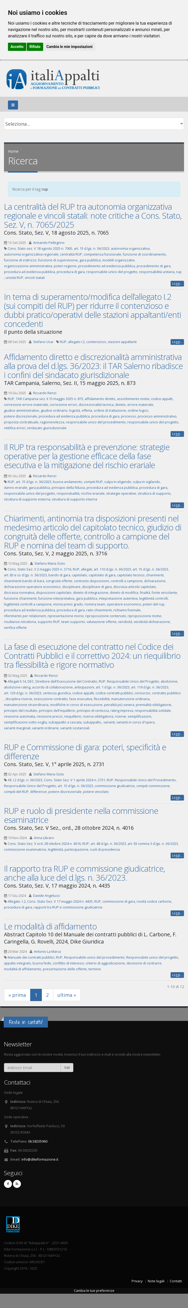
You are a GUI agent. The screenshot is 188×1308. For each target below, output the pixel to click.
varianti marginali (17, 728)
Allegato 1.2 (17, 901)
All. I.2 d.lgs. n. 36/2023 (25, 780)
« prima (17, 995)
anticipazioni (84, 687)
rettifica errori (14, 428)
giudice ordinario (54, 410)
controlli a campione (126, 581)
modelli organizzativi (118, 260)
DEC (31, 681)
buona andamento (67, 482)
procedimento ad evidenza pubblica (106, 266)
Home (13, 151)
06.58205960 (37, 1141)
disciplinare (71, 587)
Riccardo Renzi (44, 393)
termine (94, 969)
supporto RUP (49, 622)
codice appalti (162, 399)
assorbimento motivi (133, 399)
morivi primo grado (68, 604)
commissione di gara (118, 901)
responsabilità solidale (153, 710)
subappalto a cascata (65, 722)
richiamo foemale (127, 610)
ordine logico (138, 410)
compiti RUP (93, 482)
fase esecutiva (80, 699)
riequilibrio (72, 716)
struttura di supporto (154, 493)
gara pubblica (90, 260)
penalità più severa (119, 705)
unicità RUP (14, 277)
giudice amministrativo (21, 410)
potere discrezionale (20, 416)
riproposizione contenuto (105, 616)
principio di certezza (93, 710)
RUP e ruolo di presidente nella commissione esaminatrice (81, 815)
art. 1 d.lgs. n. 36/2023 (112, 687)
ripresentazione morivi (66, 616)
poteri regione (65, 266)
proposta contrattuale (21, 422)
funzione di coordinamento (144, 254)
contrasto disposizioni (91, 581)
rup (179, 272)
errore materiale (140, 404)
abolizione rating (17, 687)
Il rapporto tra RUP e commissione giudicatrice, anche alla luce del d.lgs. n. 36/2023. (84, 873)
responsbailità (68, 493)
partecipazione (76, 849)
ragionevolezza (52, 422)
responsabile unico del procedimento (96, 422)
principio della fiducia (68, 487)
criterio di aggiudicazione (105, 963)
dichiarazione (154, 581)
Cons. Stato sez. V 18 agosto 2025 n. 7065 (40, 248)
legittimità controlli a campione (28, 604)
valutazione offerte (102, 622)
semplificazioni (139, 716)
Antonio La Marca (47, 951)
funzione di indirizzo (20, 260)
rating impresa (121, 710)
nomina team (94, 604)
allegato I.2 (76, 342)
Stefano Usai (43, 342)
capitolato (79, 575)
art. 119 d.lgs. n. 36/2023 (149, 687)
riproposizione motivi (144, 616)
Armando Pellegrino (49, 242)
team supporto (73, 622)
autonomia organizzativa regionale (31, 254)
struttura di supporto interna (74, 499)
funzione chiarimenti (20, 598)
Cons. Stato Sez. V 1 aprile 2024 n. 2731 (74, 780)
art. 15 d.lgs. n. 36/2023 (91, 248)
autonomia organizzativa (130, 248)
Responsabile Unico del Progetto (133, 681)
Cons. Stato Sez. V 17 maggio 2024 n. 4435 (60, 901)
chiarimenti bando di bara (24, 581)
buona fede (42, 963)
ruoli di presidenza (105, 849)
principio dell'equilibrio (57, 710)
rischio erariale (93, 493)
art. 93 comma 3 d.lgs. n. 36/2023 (153, 843)
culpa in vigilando (146, 482)
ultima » (66, 995)
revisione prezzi (49, 716)
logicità (74, 410)
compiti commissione (153, 786)
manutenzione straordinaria (26, 705)
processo (128, 416)
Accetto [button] (17, 47)
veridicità (125, 622)
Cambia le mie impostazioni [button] (69, 47)
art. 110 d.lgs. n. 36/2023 (112, 569)
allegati (86, 569)
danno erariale (15, 487)
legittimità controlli (153, 598)
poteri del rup (153, 604)
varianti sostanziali (74, 728)
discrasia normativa (19, 592)
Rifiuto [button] (35, 47)
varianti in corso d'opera (136, 722)
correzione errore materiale (26, 404)
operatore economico (124, 604)
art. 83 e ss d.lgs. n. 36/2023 (25, 575)
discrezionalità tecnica (96, 404)
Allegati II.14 (17, 681)
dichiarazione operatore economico (32, 587)
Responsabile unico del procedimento (94, 957)
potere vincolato (96, 791)
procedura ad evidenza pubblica (29, 272)
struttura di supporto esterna (27, 499)
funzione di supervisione (58, 260)
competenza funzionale (102, 254)
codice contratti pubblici (114, 693)
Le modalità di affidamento (50, 926)
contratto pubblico (166, 693)
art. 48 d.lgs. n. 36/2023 (108, 843)
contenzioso (96, 342)
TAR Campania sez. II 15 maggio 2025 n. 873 (49, 399)
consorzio (142, 693)
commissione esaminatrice (25, 849)
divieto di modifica (124, 592)
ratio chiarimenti (99, 610)
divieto (120, 404)
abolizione (169, 681)
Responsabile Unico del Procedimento (145, 780)
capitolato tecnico (131, 575)
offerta (87, 410)
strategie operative (121, 493)
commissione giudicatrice (115, 786)
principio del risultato (20, 710)
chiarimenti (155, 575)
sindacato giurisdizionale (46, 428)
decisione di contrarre (144, 963)
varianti (109, 722)
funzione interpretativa (56, 598)
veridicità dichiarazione (152, 622)
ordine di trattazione (110, 410)
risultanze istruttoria (20, 622)
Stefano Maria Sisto (49, 563)
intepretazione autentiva (118, 598)
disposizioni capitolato (53, 592)
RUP (63, 342)
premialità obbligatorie (153, 705)
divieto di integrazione (90, 592)
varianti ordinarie (45, 728)
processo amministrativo (157, 416)
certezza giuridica (57, 693)
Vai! (67, 1067)
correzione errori (63, 404)
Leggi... (177, 283)
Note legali (156, 1281)
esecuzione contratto (51, 699)
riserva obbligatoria (98, 716)
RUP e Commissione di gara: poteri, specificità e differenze (85, 751)
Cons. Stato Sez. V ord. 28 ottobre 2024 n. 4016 (44, 843)
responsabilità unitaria (156, 272)
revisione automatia (19, 716)
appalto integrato (17, 963)
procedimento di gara (154, 266)
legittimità (55, 849)
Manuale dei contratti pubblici (31, 957)
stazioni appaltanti (122, 342)
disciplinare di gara (97, 587)
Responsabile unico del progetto (152, 957)
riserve (120, 716)
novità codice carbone (154, 901)
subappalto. (92, 722)
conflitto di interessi (68, 963)
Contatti (176, 1281)
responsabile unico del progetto (111, 272)
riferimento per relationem (25, 616)
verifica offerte (15, 627)
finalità (145, 592)
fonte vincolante (164, 592)
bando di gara (59, 575)
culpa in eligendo (117, 482)
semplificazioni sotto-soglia (25, 722)
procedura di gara (71, 272)
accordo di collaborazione (52, 687)
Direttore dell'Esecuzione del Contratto (66, 681)
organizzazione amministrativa (28, 266)
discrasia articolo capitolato (134, 587)
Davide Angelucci (46, 895)
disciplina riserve (19, 699)
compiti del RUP (16, 791)
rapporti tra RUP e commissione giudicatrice (68, 907)
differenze (38, 791)
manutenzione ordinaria (130, 699)
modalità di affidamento (22, 969)
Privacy (137, 1281)
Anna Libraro (44, 838)
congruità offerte (59, 581)
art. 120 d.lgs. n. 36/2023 (22, 693)
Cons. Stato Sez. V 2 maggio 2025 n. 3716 (39, 569)
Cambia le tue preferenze (94, 1290)
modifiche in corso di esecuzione (76, 705)
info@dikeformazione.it (39, 1159)
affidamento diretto (100, 399)
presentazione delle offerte (65, 969)
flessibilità (102, 699)
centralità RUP (71, 254)
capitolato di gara (102, 575)
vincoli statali (35, 277)
